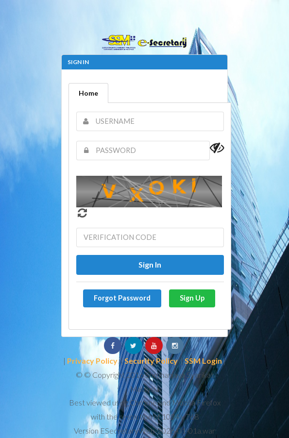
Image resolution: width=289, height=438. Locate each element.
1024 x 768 (180, 416)
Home (88, 93)
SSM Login (203, 360)
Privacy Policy (92, 360)
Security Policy (151, 360)
